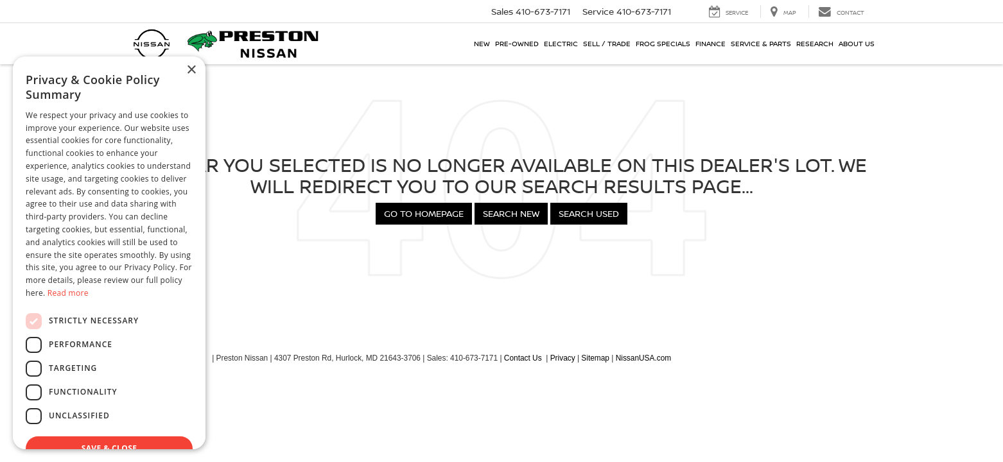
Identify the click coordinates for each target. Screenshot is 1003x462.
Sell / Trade (607, 43)
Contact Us (523, 358)
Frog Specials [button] (663, 43)
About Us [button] (857, 43)
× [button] (191, 70)
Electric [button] (561, 43)
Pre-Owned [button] (517, 43)
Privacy (562, 358)
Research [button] (814, 43)
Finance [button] (710, 43)
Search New (511, 213)
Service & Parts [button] (761, 43)
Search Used (589, 213)
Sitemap (595, 358)
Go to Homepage (424, 213)
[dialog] (109, 252)
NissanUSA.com (644, 358)
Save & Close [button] (109, 448)
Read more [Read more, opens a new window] (68, 292)
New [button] (482, 43)
